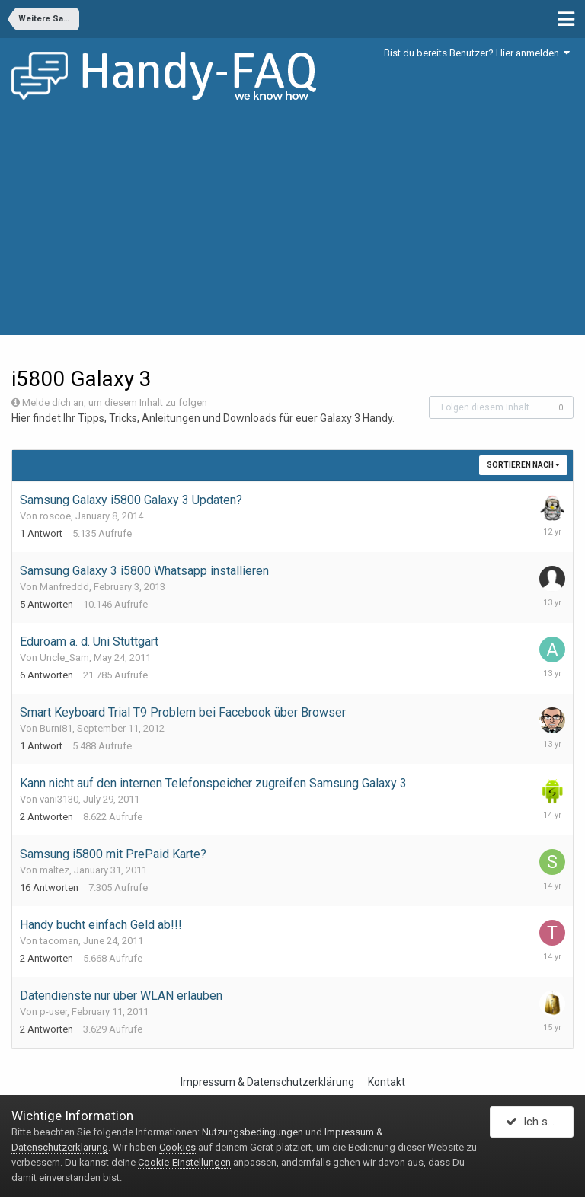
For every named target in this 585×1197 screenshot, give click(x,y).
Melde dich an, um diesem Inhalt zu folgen (114, 402)
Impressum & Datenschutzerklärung (267, 1082)
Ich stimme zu (540, 1123)
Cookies (177, 1147)
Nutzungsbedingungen (252, 1132)
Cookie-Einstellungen (184, 1162)
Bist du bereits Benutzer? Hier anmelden (477, 53)
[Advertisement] (292, 228)
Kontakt (386, 1082)
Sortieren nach (523, 465)
